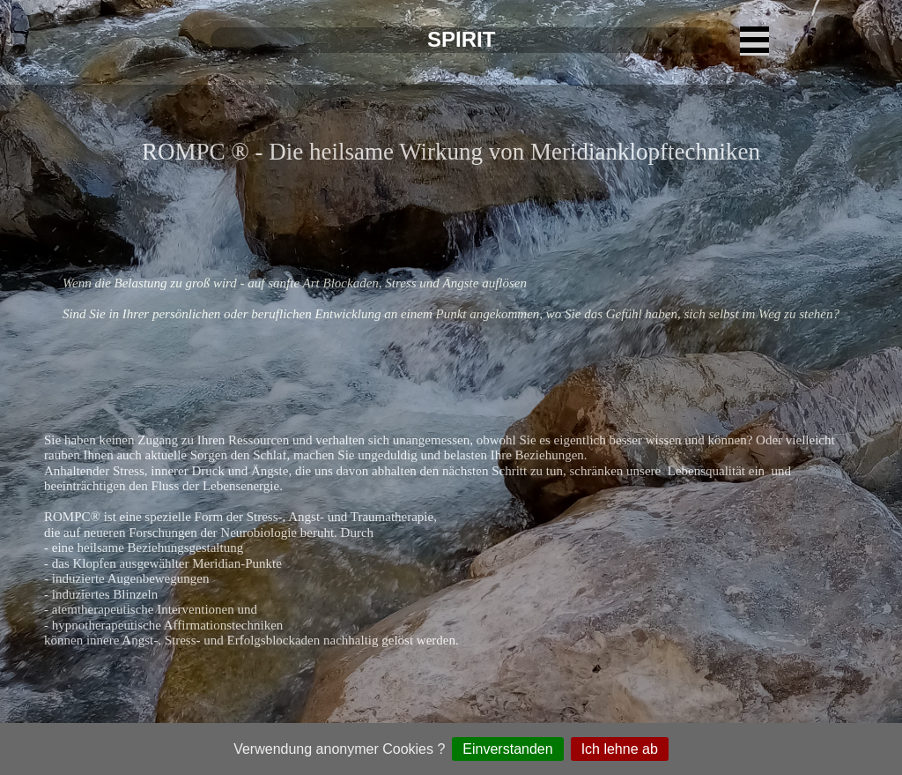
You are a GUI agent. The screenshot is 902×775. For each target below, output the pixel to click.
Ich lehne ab (619, 748)
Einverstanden (507, 748)
